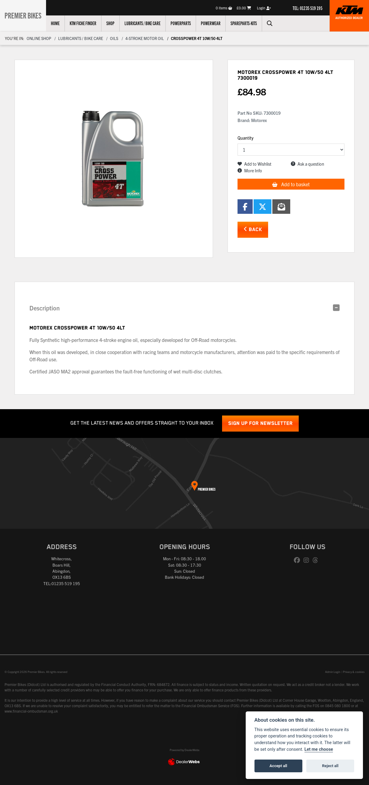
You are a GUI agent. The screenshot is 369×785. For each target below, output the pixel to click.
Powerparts (185, 23)
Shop (114, 23)
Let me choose (318, 749)
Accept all (278, 765)
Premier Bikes (25, 15)
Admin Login (332, 672)
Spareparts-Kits (247, 23)
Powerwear (214, 23)
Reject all (330, 765)
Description (44, 308)
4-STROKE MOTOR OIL (144, 38)
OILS (114, 38)
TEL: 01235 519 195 (307, 8)
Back (253, 229)
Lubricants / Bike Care (146, 23)
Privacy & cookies (353, 672)
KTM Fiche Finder (87, 23)
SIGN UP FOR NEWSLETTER (260, 423)
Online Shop (39, 38)
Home (59, 23)
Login (264, 7)
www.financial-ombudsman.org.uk (31, 711)
